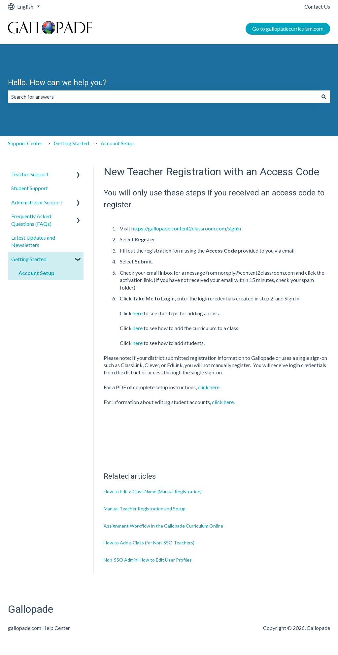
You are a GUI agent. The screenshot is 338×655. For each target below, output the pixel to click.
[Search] (324, 96)
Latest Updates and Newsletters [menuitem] (33, 241)
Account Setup (117, 143)
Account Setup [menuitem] (36, 273)
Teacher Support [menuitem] (30, 174)
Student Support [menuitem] (29, 188)
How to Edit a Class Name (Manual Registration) (153, 491)
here (138, 313)
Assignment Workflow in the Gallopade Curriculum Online (163, 526)
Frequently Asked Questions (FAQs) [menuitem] (31, 219)
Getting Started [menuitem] (29, 259)
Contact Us (317, 6)
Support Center (25, 143)
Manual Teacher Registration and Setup (145, 508)
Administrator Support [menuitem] (36, 202)
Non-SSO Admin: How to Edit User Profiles (148, 560)
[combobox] (163, 96)
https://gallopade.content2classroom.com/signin (186, 228)
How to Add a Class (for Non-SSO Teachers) (149, 542)
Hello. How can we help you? (57, 82)
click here (209, 387)
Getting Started (71, 143)
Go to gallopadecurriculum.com (287, 28)
